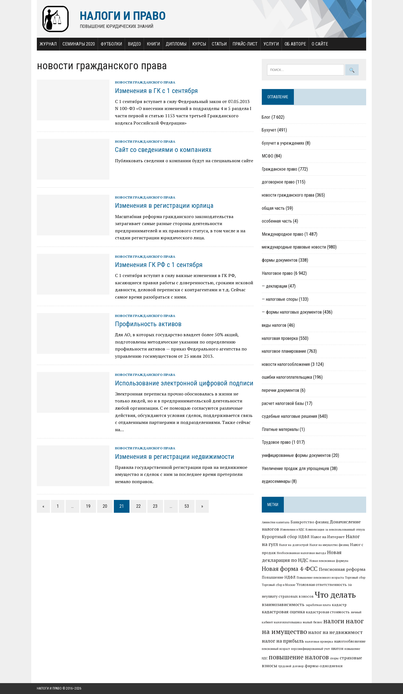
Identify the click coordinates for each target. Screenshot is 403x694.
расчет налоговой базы (283, 403)
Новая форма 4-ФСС (290, 569)
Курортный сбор (279, 536)
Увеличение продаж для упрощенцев (295, 468)
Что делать (335, 594)
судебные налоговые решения (289, 416)
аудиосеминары (276, 481)
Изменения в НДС (292, 529)
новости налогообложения (286, 364)
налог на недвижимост (335, 632)
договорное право (278, 182)
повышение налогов (299, 657)
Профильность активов (148, 324)
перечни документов (280, 390)
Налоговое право (277, 273)
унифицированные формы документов (296, 455)
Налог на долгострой (293, 545)
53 (186, 506)
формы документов (280, 260)
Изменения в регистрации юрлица (164, 205)
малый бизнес (312, 622)
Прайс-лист (245, 44)
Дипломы (176, 44)
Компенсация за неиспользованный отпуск (335, 529)
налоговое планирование (284, 351)
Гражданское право (279, 169)
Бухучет (269, 130)
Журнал (48, 44)
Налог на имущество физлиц (329, 545)
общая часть (273, 208)
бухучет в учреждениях (283, 143)
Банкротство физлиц (310, 521)
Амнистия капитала (275, 522)
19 (88, 506)
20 (105, 506)
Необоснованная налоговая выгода (301, 553)
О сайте (320, 44)
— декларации (274, 286)
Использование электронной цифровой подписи (184, 383)
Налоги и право (49, 688)
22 (138, 506)
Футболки (111, 44)
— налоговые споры (280, 299)
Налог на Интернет (328, 536)
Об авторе (295, 44)
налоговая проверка (280, 338)
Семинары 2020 (79, 44)
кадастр (339, 604)
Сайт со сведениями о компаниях (163, 150)
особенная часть (277, 221)
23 (155, 506)
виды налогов (274, 325)
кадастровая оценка (283, 612)
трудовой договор (291, 666)
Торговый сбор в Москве (278, 585)
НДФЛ (304, 536)
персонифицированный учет (310, 649)
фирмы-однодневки (323, 665)
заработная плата (318, 605)
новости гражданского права (145, 82)
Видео (134, 44)
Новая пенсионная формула (329, 561)
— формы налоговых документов (292, 312)
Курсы (199, 44)
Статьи (219, 44)
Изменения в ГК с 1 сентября (156, 91)
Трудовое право (276, 442)
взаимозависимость (283, 604)
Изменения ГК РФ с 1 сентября (159, 265)
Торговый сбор (355, 577)
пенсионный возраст (276, 649)
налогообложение (350, 641)
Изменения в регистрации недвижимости (174, 457)
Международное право (282, 234)
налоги (333, 621)
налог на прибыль (283, 641)
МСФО (267, 156)
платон (337, 648)
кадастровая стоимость (328, 611)
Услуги (271, 44)
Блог (266, 117)
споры (334, 658)
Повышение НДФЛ (279, 577)
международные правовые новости (294, 247)
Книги (153, 44)
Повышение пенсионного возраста (320, 577)
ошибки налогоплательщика (287, 377)
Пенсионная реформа (342, 569)
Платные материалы (280, 429)
